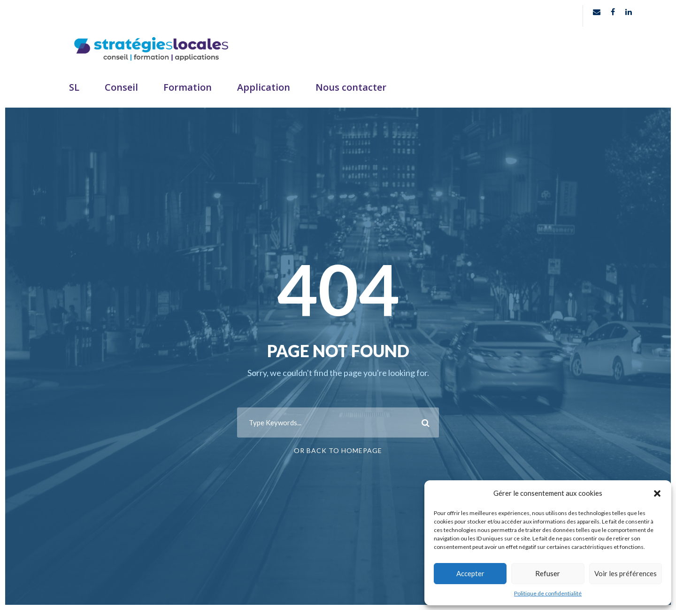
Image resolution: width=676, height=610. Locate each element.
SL (74, 87)
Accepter (470, 573)
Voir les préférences (625, 573)
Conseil (121, 87)
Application (263, 87)
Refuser (547, 573)
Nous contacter (350, 87)
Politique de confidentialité (548, 593)
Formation (187, 87)
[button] (657, 493)
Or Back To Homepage (338, 450)
